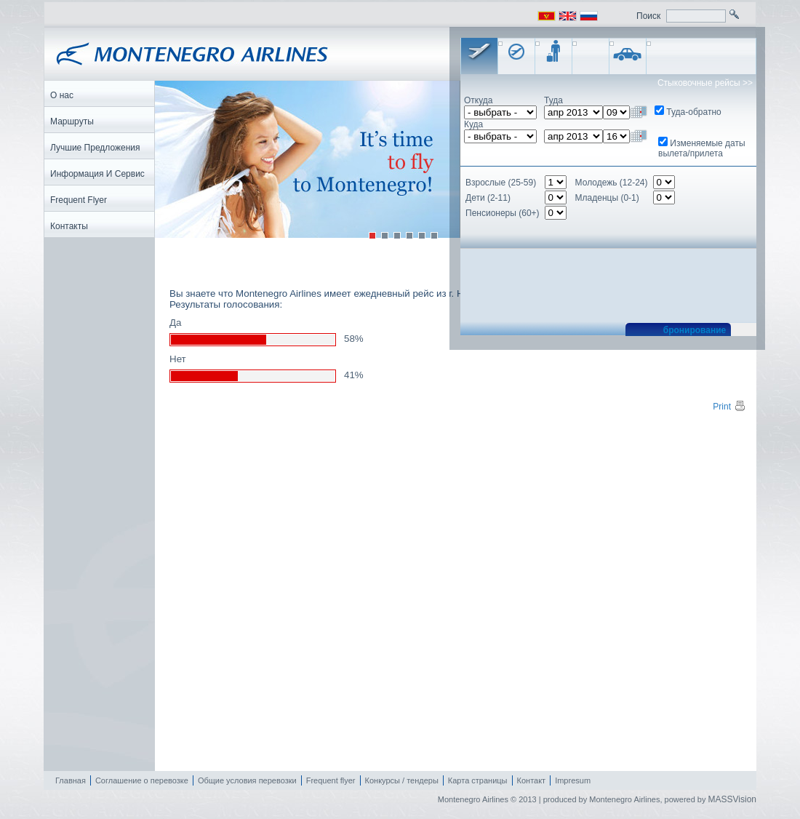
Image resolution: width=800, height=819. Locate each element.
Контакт (531, 780)
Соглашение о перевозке (141, 780)
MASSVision (732, 799)
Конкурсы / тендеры (402, 780)
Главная (70, 780)
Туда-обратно (693, 112)
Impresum (573, 780)
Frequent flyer (331, 780)
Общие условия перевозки (247, 780)
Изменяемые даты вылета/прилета (701, 148)
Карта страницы (478, 780)
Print (729, 406)
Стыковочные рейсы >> (705, 83)
